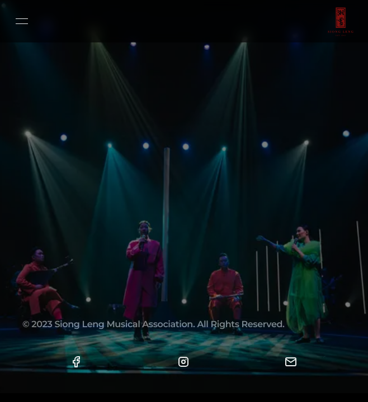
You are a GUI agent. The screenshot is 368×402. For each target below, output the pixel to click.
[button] (76, 362)
